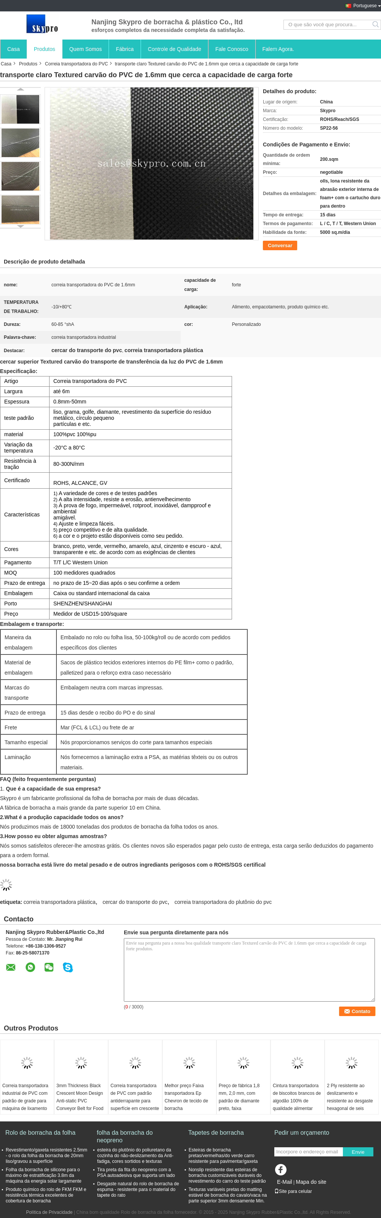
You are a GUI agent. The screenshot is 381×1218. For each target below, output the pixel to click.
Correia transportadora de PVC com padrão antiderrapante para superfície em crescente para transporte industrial (134, 1104)
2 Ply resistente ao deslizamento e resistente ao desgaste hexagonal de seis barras (350, 1101)
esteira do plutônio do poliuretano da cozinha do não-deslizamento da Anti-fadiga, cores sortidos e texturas (135, 1155)
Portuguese (365, 5)
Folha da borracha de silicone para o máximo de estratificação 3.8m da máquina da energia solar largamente (44, 1175)
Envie (358, 1152)
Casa (13, 49)
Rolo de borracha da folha (40, 1132)
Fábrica (125, 49)
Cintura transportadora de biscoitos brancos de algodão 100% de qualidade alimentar (297, 1097)
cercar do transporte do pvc (134, 902)
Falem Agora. (278, 49)
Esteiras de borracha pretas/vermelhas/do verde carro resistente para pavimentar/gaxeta (223, 1155)
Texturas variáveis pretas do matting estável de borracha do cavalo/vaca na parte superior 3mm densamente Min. (228, 1195)
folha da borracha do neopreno (125, 1136)
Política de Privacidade (49, 1212)
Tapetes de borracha (216, 1132)
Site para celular (293, 1191)
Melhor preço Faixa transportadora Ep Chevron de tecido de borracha (186, 1097)
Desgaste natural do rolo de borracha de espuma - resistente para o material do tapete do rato (138, 1189)
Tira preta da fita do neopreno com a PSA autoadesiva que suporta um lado (136, 1172)
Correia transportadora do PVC (76, 64)
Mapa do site (311, 1182)
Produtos (44, 49)
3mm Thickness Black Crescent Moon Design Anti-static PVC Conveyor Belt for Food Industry (79, 1101)
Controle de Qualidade (174, 49)
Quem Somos (85, 49)
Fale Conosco (231, 49)
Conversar (280, 245)
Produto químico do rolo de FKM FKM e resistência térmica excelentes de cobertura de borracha (46, 1195)
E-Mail (284, 1182)
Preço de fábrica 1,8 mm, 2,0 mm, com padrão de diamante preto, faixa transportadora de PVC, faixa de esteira (243, 1104)
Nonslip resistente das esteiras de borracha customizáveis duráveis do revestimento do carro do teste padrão (227, 1175)
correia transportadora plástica (60, 902)
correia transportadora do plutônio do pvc (223, 902)
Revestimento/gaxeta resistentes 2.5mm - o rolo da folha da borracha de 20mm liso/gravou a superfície (46, 1155)
